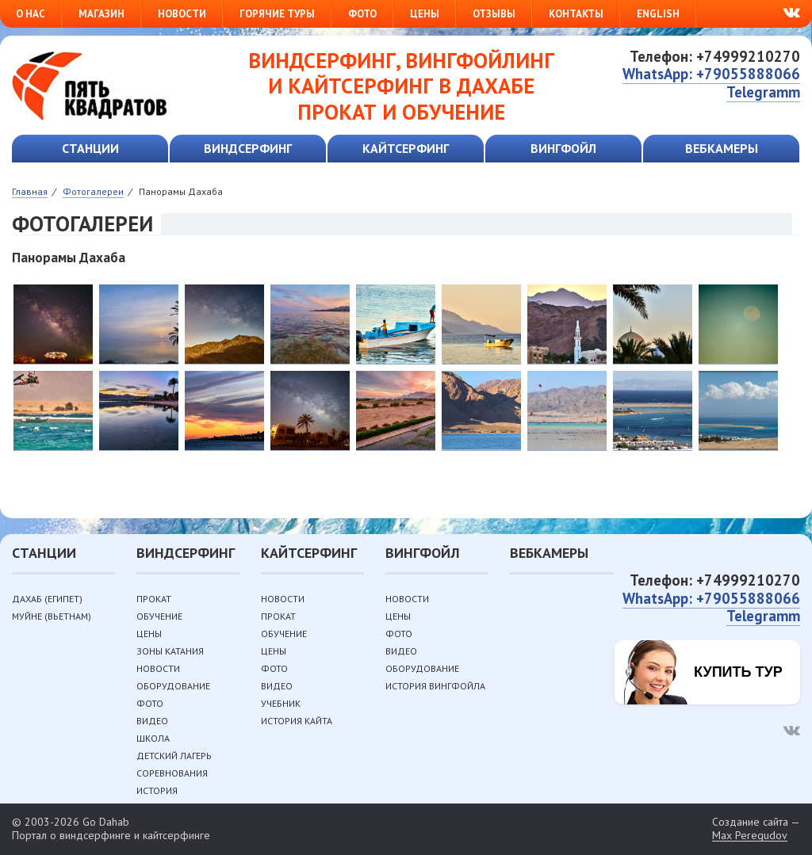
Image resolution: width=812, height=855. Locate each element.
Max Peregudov (749, 836)
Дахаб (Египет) (47, 599)
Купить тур (738, 672)
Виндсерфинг (248, 148)
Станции (90, 148)
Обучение (159, 616)
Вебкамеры (721, 148)
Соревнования (172, 773)
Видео (152, 721)
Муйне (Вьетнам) (51, 616)
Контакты (576, 14)
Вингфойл (563, 148)
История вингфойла (435, 686)
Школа (153, 738)
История (157, 790)
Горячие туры (277, 14)
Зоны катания (170, 651)
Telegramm (763, 91)
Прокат (153, 599)
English (658, 14)
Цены (424, 14)
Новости (182, 14)
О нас (30, 14)
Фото (362, 14)
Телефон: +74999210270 (715, 56)
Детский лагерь (174, 755)
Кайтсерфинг (405, 148)
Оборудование (173, 686)
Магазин (101, 14)
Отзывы (494, 14)
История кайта (296, 721)
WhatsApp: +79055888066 (711, 73)
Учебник (281, 703)
